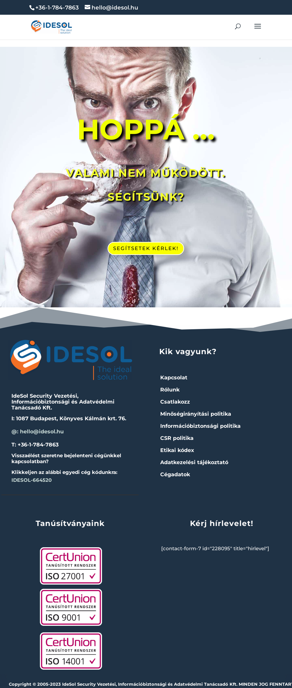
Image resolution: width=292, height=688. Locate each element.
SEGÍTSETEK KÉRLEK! (146, 248)
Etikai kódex (177, 450)
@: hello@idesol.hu (37, 431)
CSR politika (177, 438)
